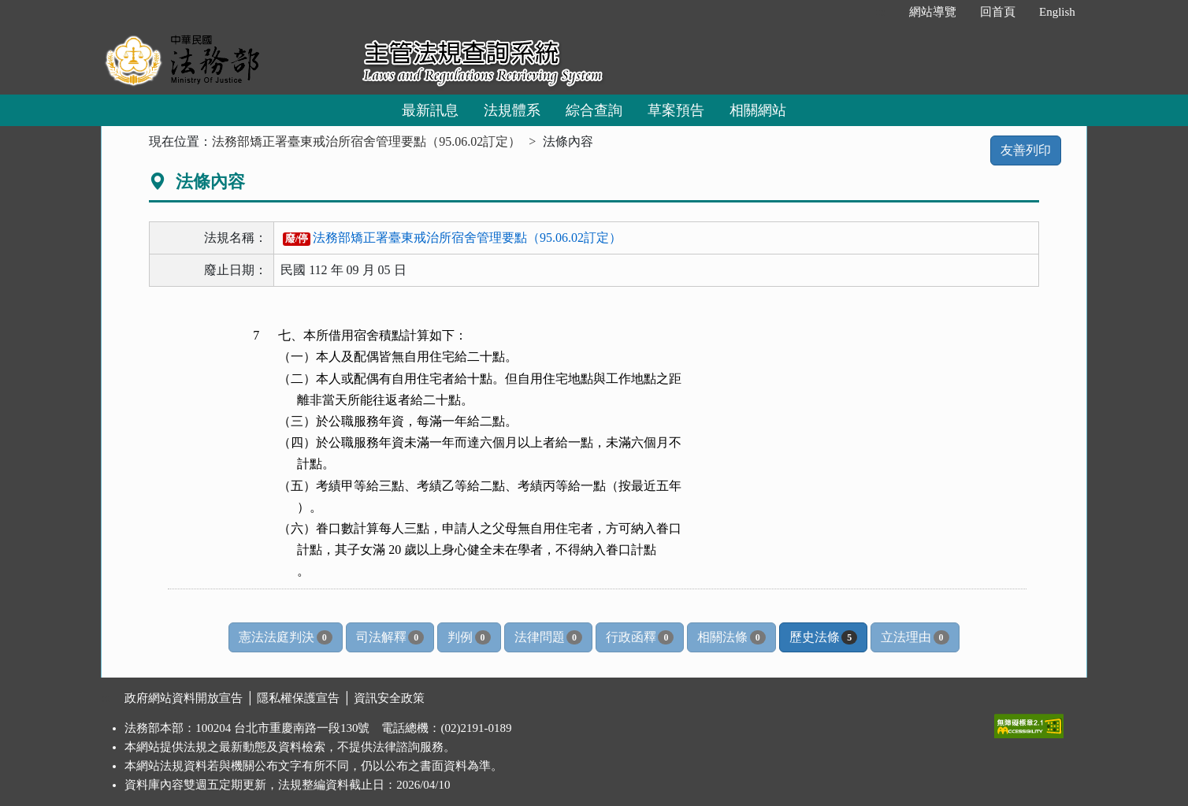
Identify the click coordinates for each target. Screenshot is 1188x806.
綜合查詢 (594, 110)
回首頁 (997, 12)
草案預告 (676, 110)
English (1057, 12)
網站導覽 (932, 12)
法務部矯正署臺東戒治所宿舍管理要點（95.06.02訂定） (366, 141)
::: (880, 12)
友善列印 (1026, 150)
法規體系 (512, 110)
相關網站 (758, 110)
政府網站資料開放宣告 (183, 698)
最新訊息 (430, 110)
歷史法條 (823, 637)
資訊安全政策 (389, 698)
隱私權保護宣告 (298, 698)
